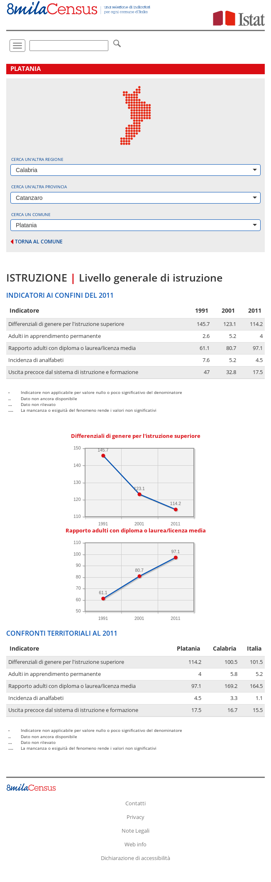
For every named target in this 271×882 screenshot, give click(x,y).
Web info (135, 844)
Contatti (135, 803)
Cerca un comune (31, 214)
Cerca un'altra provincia (39, 187)
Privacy (135, 817)
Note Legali (135, 830)
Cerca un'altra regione (37, 159)
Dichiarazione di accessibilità (135, 858)
